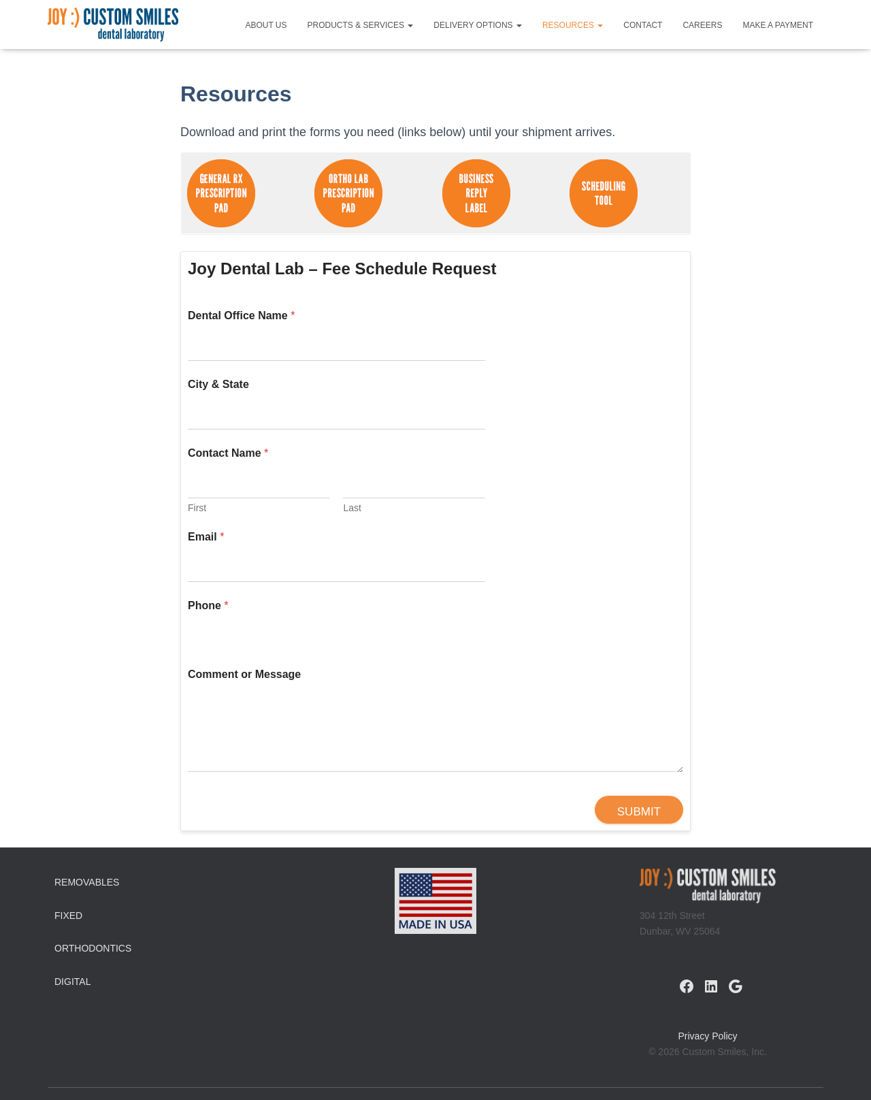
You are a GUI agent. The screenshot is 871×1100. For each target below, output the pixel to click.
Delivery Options (477, 25)
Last (352, 507)
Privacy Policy (707, 1036)
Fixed (68, 915)
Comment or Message (244, 674)
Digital (72, 981)
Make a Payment (777, 25)
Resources (572, 25)
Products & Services (361, 25)
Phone (208, 605)
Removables (86, 882)
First (197, 507)
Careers (702, 25)
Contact (642, 25)
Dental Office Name (241, 315)
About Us (265, 25)
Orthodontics (92, 948)
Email (206, 537)
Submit (639, 811)
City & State (218, 384)
